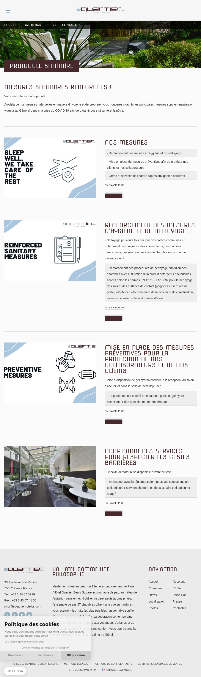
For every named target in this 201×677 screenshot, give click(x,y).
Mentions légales (76, 664)
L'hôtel (177, 588)
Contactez (71, 25)
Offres (153, 595)
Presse (52, 25)
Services (12, 25)
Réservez (179, 581)
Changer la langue (119, 670)
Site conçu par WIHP (82, 670)
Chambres (156, 588)
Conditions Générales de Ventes (160, 664)
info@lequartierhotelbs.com (22, 606)
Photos (153, 608)
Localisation (157, 601)
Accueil (153, 581)
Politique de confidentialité (113, 664)
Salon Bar (32, 25)
